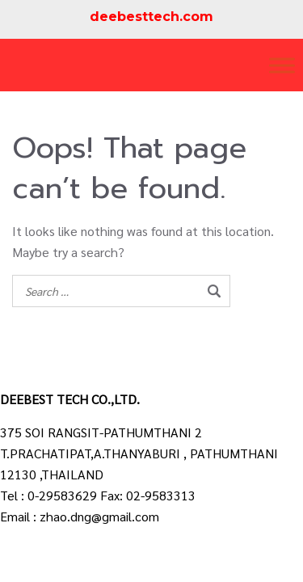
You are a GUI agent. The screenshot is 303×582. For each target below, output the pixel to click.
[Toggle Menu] (282, 65)
